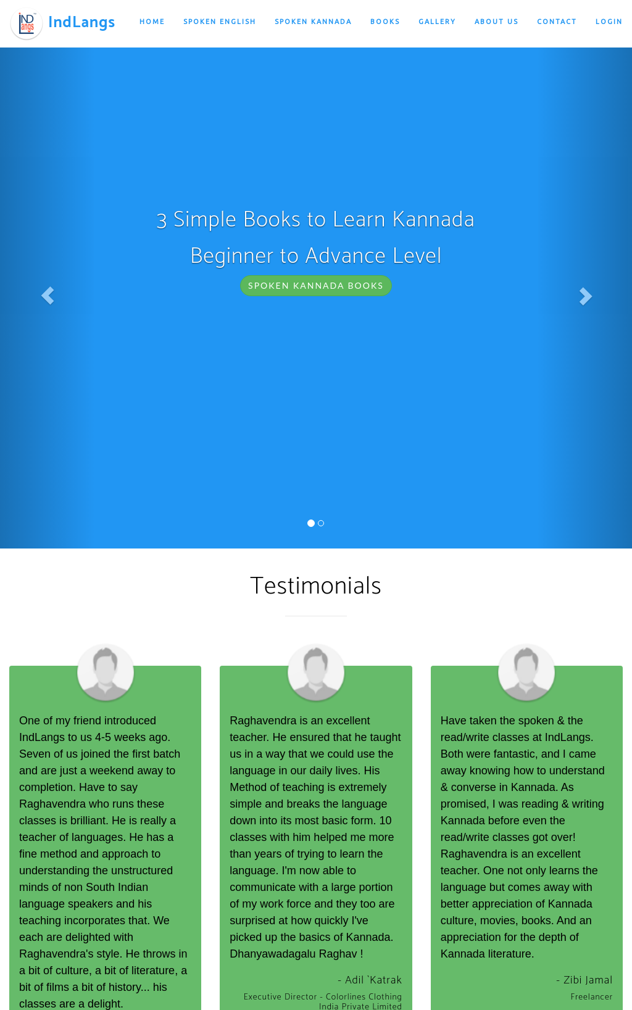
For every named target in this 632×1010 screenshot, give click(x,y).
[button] (47, 295)
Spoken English (219, 21)
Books (385, 21)
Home (152, 21)
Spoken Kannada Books (316, 285)
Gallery (437, 21)
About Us (496, 21)
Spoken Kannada (313, 21)
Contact (557, 21)
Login (609, 21)
